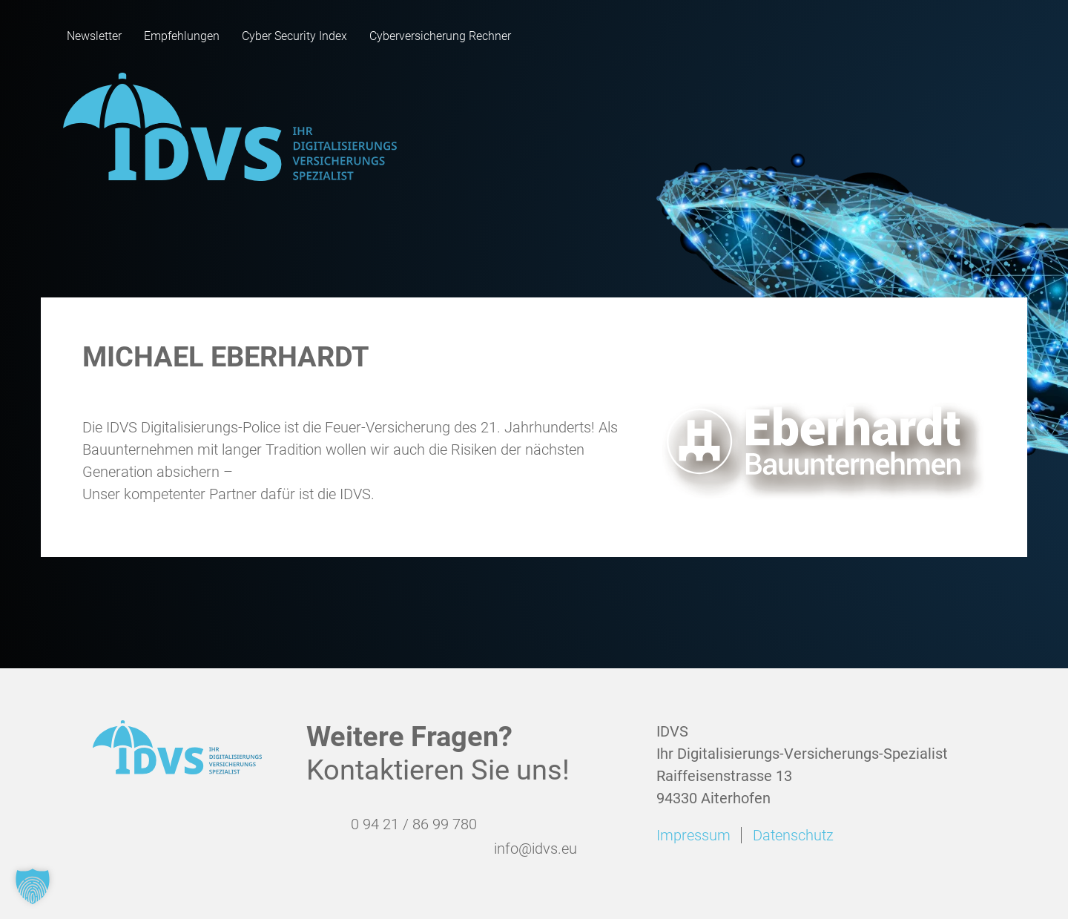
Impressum (693, 835)
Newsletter (94, 36)
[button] (32, 886)
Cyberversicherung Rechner (440, 36)
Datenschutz (793, 835)
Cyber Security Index (294, 36)
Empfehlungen (182, 36)
